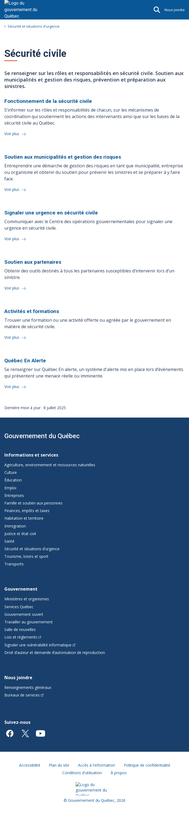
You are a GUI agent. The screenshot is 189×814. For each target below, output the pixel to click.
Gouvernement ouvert (23, 614)
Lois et (22, 637)
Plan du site (59, 765)
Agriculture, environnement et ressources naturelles (49, 464)
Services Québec (18, 606)
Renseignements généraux (27, 687)
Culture (10, 472)
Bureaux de (24, 695)
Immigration (15, 526)
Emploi (10, 487)
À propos (119, 772)
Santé (9, 541)
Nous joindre (175, 10)
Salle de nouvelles (20, 629)
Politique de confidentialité (147, 765)
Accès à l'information (96, 765)
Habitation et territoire (24, 518)
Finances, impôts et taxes (26, 510)
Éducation (13, 480)
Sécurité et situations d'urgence (34, 26)
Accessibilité (29, 765)
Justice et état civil (20, 533)
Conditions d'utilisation (82, 772)
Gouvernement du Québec (42, 436)
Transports (14, 563)
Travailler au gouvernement (28, 621)
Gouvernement (21, 589)
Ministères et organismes (26, 598)
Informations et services (31, 455)
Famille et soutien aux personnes (33, 503)
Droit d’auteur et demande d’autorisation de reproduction (54, 652)
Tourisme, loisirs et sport (26, 556)
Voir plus (12, 133)
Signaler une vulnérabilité (39, 644)
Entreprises (14, 495)
